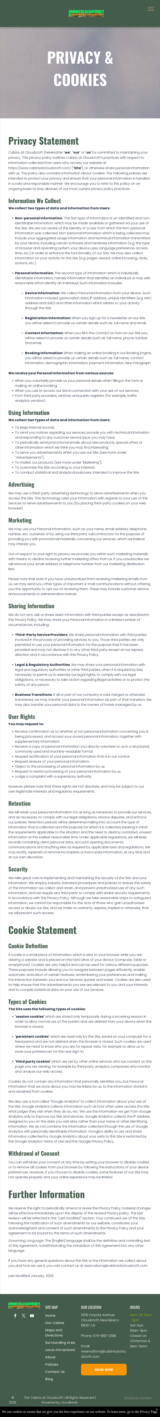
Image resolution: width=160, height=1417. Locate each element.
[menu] (150, 9)
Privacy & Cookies (138, 1397)
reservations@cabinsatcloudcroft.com (115, 1265)
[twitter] (23, 1316)
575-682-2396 (104, 1335)
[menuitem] (62, 1315)
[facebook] (15, 1316)
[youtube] (32, 1316)
